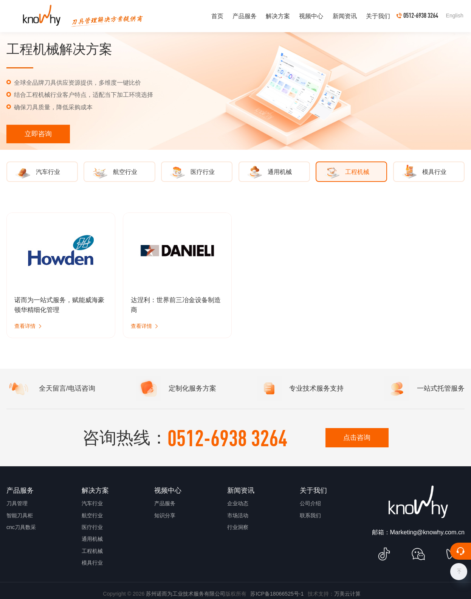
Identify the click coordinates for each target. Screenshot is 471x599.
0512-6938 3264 (227, 437)
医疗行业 (92, 527)
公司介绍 (310, 503)
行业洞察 (237, 527)
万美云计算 (347, 594)
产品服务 (164, 503)
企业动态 (237, 503)
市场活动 (237, 515)
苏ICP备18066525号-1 (277, 594)
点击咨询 (356, 437)
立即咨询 (38, 134)
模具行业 (92, 563)
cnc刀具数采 (21, 527)
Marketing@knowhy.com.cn (427, 532)
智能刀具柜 (19, 515)
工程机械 (92, 551)
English (454, 15)
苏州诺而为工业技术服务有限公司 (185, 594)
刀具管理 (17, 503)
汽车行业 (92, 503)
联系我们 (310, 515)
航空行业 (92, 515)
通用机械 (92, 539)
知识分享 (164, 515)
